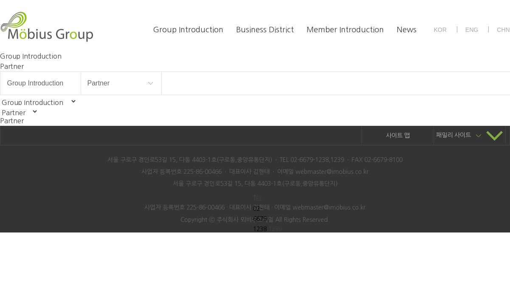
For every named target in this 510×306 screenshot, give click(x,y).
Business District (265, 30)
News (407, 30)
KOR (440, 29)
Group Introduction (188, 30)
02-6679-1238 (261, 219)
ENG (471, 29)
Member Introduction (345, 30)
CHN (503, 29)
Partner (98, 83)
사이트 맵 (398, 136)
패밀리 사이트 (469, 135)
